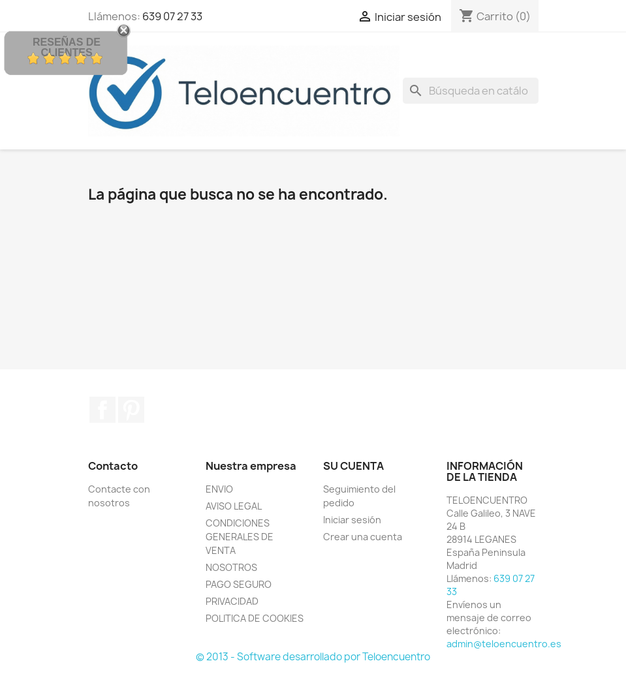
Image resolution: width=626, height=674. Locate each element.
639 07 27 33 (172, 16)
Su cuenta (353, 466)
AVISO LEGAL (234, 506)
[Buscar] (471, 91)
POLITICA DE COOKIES (255, 618)
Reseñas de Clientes (67, 47)
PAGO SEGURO (239, 584)
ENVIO (219, 489)
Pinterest (131, 410)
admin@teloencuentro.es (503, 643)
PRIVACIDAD (232, 601)
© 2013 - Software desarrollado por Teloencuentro (313, 657)
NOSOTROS (231, 567)
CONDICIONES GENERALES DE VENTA (240, 537)
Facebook (102, 410)
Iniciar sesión (352, 519)
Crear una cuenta (362, 536)
